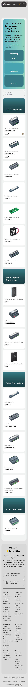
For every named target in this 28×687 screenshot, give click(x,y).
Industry (17, 605)
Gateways (6, 601)
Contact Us (6, 659)
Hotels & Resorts (20, 603)
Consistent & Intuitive (6, 646)
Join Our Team (7, 657)
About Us (5, 651)
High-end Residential (18, 600)
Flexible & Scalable (5, 638)
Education (17, 594)
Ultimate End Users (18, 640)
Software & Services (6, 608)
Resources (18, 653)
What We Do (6, 655)
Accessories (6, 603)
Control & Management (6, 627)
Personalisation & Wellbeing (8, 642)
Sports (17, 616)
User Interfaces (7, 597)
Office (16, 611)
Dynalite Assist (7, 620)
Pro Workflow (7, 612)
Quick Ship (9, 94)
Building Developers (18, 636)
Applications (18, 592)
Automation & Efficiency (7, 631)
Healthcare (18, 597)
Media (16, 651)
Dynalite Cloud (7, 616)
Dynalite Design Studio (19, 666)
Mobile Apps (6, 614)
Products (5, 592)
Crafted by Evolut (19, 682)
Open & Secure (7, 634)
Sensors (5, 594)
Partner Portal (19, 670)
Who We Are (6, 653)
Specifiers (18, 626)
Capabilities (6, 624)
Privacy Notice (7, 682)
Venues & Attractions (18, 608)
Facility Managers (19, 633)
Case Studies (18, 655)
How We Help (18, 624)
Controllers (6, 599)
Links (16, 659)
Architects (18, 628)
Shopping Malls (19, 614)
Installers (17, 631)
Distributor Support (18, 662)
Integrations (6, 618)
